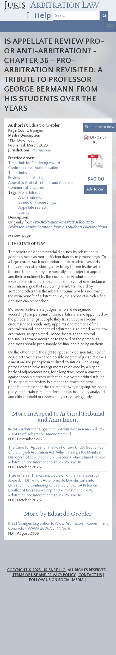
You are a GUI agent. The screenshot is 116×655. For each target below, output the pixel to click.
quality (23, 212)
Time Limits (17, 173)
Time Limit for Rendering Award (34, 163)
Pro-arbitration (30, 192)
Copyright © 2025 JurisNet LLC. (36, 570)
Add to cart (95, 189)
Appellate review (32, 207)
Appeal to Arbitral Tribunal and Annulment (42, 183)
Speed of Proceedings (36, 202)
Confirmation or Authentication (33, 168)
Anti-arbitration (30, 197)
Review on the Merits (25, 178)
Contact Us (90, 575)
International (42, 150)
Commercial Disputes (26, 188)
